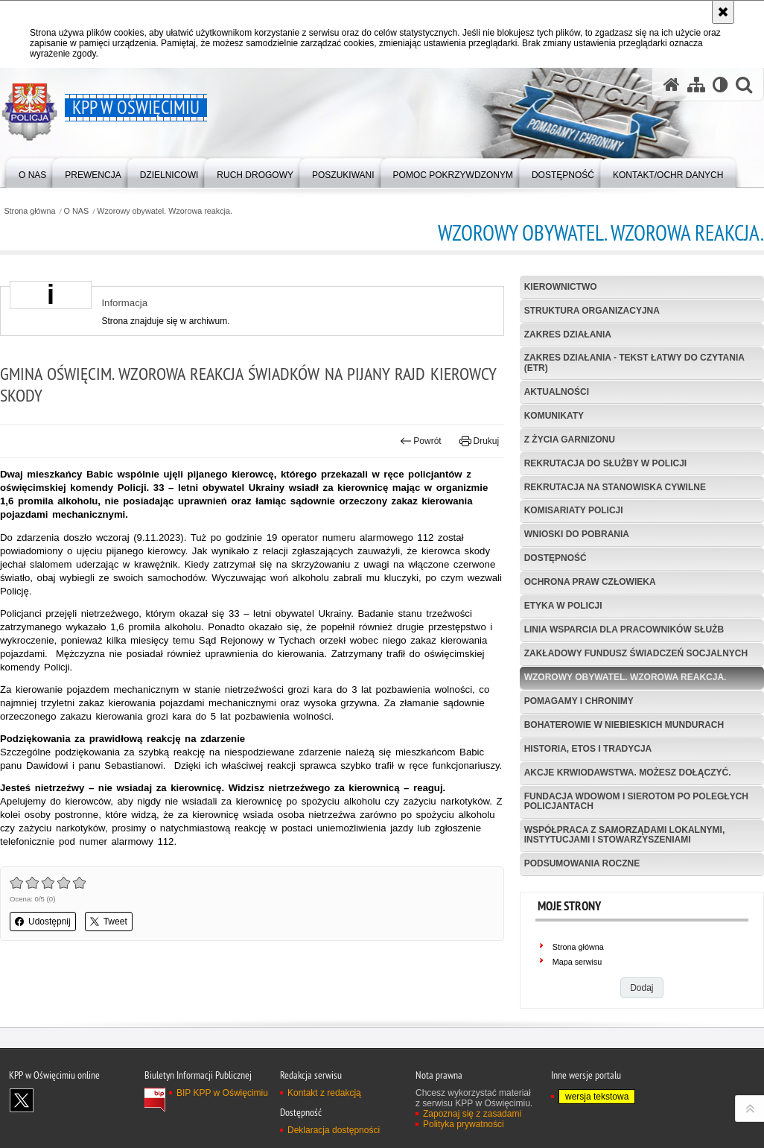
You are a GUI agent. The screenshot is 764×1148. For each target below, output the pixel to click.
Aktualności (556, 392)
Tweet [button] (108, 921)
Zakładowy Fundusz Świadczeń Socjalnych (636, 653)
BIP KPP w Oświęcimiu (222, 1093)
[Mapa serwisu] (696, 84)
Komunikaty (554, 415)
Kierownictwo (560, 287)
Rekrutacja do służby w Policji (605, 463)
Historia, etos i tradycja (588, 748)
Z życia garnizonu (569, 439)
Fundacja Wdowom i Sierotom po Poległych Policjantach (636, 801)
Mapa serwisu (577, 961)
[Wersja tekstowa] (720, 84)
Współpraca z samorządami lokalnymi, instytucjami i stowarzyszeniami (624, 835)
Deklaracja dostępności (333, 1130)
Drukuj (479, 441)
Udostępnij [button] (43, 921)
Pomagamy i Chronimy (579, 701)
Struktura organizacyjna (592, 310)
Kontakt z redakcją (324, 1093)
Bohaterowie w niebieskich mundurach (624, 725)
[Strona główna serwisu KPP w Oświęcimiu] (671, 84)
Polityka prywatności (463, 1124)
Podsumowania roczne (582, 863)
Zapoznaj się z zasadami (472, 1114)
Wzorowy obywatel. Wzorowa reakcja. (164, 211)
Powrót (421, 441)
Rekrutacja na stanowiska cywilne (615, 487)
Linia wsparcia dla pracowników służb (624, 629)
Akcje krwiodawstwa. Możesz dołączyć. (627, 772)
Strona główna (29, 211)
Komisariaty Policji (573, 510)
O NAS (76, 211)
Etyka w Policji (563, 605)
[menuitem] (32, 172)
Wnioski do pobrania (576, 534)
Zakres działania (567, 334)
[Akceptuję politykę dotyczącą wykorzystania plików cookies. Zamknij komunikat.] (723, 12)
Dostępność (555, 558)
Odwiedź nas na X (22, 1100)
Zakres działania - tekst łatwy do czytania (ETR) (634, 362)
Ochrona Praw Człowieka (590, 582)
